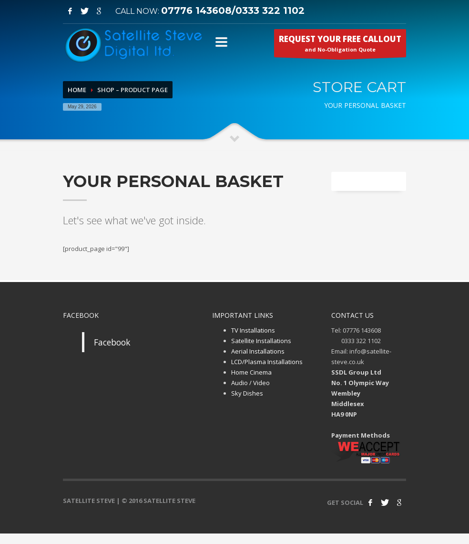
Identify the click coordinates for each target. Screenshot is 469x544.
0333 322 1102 (270, 10)
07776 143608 (196, 10)
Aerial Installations (258, 351)
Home (77, 89)
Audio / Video (250, 382)
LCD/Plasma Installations (267, 361)
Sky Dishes (247, 393)
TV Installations (253, 330)
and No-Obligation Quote (340, 45)
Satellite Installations (261, 340)
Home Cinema (251, 372)
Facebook (112, 342)
